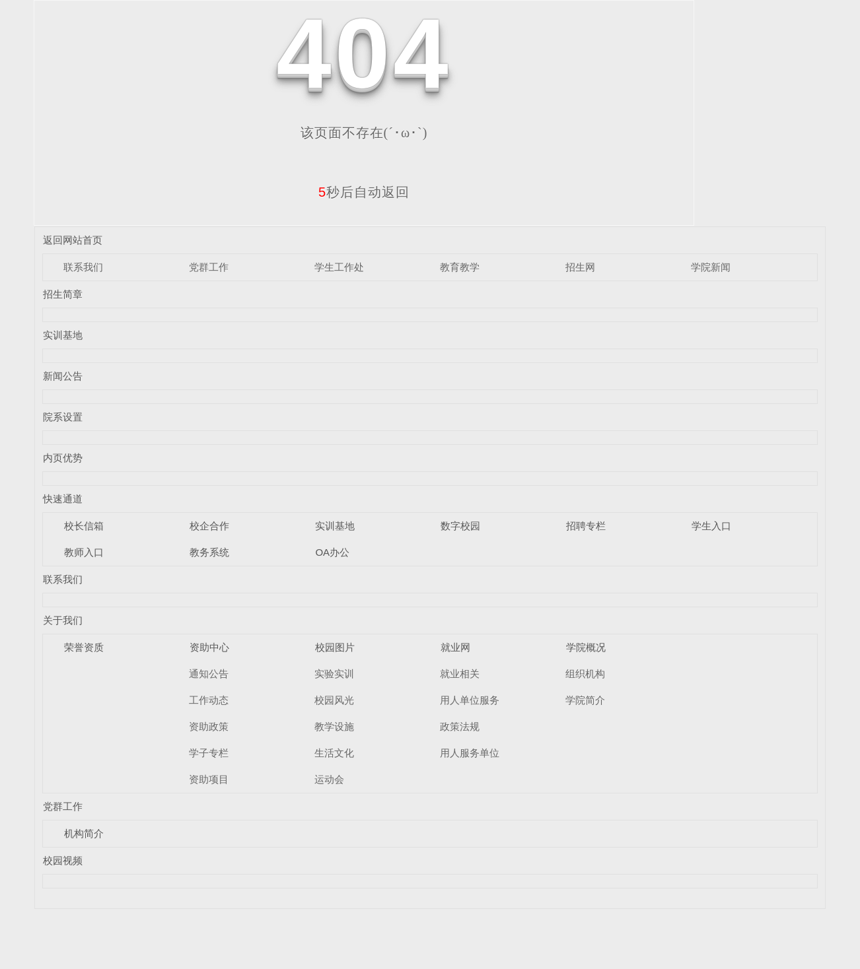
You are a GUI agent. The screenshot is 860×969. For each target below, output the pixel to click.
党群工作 (209, 267)
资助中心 (209, 647)
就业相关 (460, 673)
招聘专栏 (586, 525)
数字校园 (460, 525)
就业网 (455, 647)
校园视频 (63, 860)
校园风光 (334, 700)
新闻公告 (63, 376)
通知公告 (209, 673)
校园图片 (335, 647)
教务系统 (209, 552)
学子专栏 (209, 752)
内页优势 (63, 457)
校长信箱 (84, 525)
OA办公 (332, 552)
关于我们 (63, 620)
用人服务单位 (469, 752)
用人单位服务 (469, 700)
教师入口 (84, 552)
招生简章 (63, 294)
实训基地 (63, 335)
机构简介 (84, 833)
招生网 (580, 267)
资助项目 (209, 779)
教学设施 (334, 726)
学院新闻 (711, 267)
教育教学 (460, 267)
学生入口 (711, 525)
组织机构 (585, 673)
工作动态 (209, 700)
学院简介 (585, 700)
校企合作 (209, 525)
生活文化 (334, 752)
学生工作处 (339, 267)
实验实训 (334, 673)
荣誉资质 (84, 647)
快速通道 (63, 498)
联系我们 (83, 267)
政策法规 (460, 726)
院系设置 (63, 416)
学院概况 (586, 647)
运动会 (329, 779)
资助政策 (209, 726)
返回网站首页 (72, 240)
